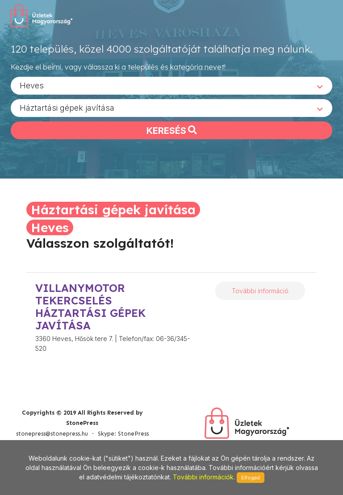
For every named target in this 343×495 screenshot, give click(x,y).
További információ (260, 291)
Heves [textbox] (32, 85)
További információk (203, 477)
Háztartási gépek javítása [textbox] (67, 107)
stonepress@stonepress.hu (52, 433)
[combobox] (171, 85)
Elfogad (250, 477)
